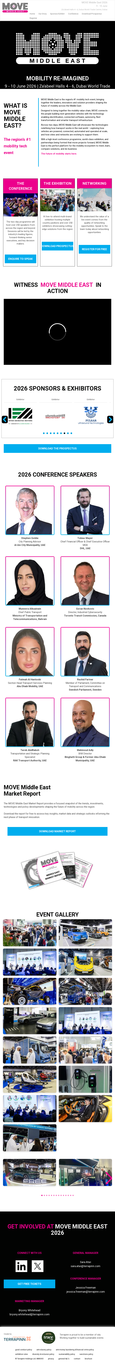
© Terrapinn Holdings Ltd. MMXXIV (29, 1359)
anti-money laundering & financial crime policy (75, 1350)
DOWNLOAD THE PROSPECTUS (57, 448)
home (32, 14)
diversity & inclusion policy (43, 1354)
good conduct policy (23, 1350)
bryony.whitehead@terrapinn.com (30, 1314)
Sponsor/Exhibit (57, 14)
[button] (108, 1178)
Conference (73, 14)
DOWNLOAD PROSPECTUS (57, 246)
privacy (51, 1359)
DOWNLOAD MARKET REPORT (57, 831)
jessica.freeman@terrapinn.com (85, 1291)
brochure (88, 1359)
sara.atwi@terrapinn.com (85, 1266)
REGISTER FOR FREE (94, 249)
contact (77, 1359)
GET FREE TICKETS (29, 1283)
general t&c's (63, 1359)
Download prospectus (92, 14)
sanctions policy (86, 1354)
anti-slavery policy (44, 1350)
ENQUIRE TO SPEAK (20, 258)
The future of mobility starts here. (59, 153)
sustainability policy (67, 1354)
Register (33, 18)
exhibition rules (21, 1354)
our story (42, 14)
